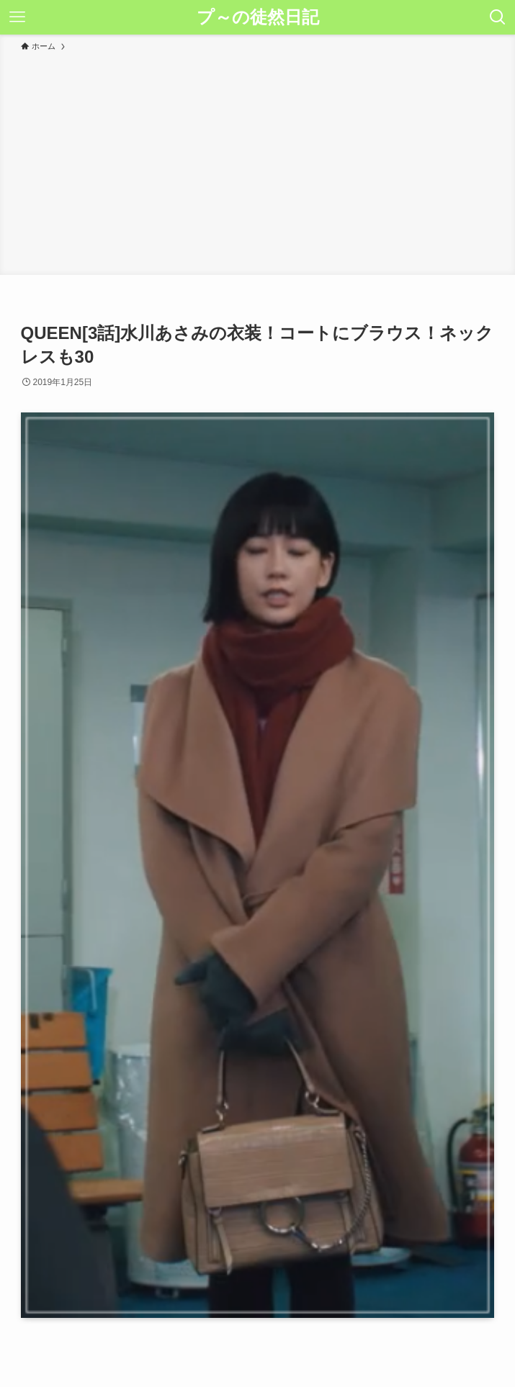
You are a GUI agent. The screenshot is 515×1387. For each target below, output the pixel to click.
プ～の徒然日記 (258, 17)
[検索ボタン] (497, 17)
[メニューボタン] (17, 17)
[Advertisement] (257, 161)
